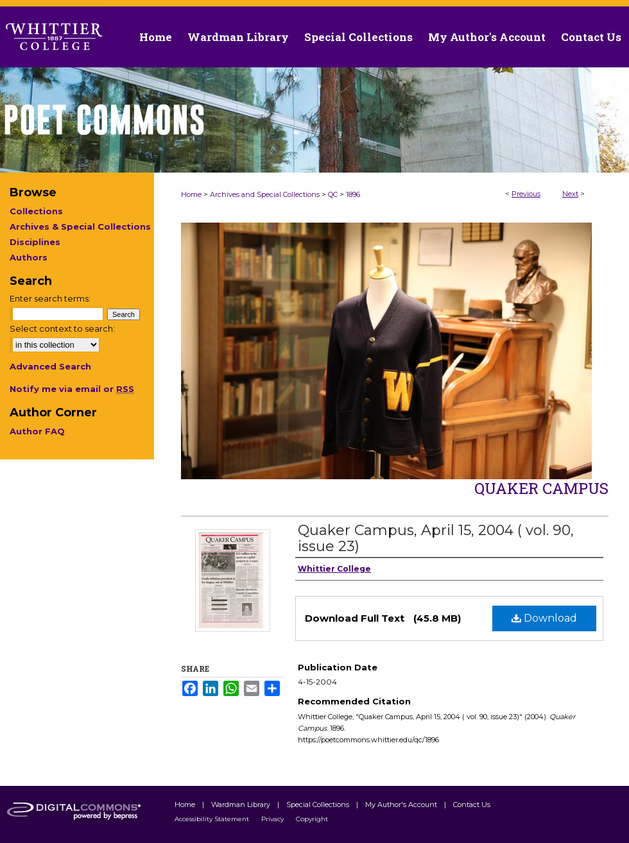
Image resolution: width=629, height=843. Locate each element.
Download (544, 618)
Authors (28, 257)
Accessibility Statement (213, 819)
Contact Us (591, 37)
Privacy (273, 819)
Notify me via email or (72, 389)
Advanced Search (50, 366)
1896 (353, 194)
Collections (36, 211)
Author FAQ (37, 431)
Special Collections (318, 804)
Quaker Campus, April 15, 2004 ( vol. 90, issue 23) (436, 538)
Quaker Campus (541, 488)
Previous (526, 193)
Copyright (312, 819)
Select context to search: (62, 328)
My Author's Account (402, 804)
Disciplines (35, 242)
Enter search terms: (50, 298)
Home (191, 194)
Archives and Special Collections (265, 194)
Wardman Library (241, 804)
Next (570, 193)
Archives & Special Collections (80, 226)
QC (333, 194)
